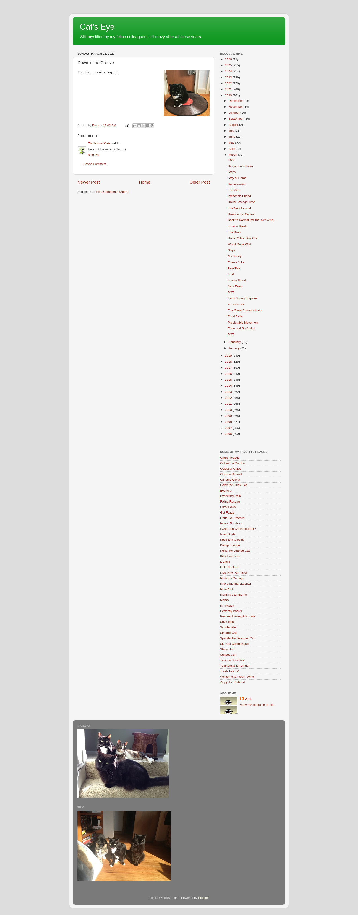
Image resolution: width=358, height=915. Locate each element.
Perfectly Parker (231, 611)
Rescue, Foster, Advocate (237, 616)
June (232, 136)
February (235, 342)
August (234, 124)
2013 (229, 391)
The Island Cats (99, 143)
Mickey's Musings (232, 578)
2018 (229, 361)
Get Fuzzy (227, 512)
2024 (229, 71)
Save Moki (227, 621)
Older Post (200, 182)
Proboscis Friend (239, 196)
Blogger (203, 897)
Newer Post (88, 182)
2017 (229, 367)
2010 (229, 410)
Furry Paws (228, 507)
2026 (229, 59)
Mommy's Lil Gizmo (233, 594)
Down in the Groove (241, 214)
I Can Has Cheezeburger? (238, 528)
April (232, 148)
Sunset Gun (228, 654)
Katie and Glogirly (232, 539)
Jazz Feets (235, 286)
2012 (229, 397)
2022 (229, 83)
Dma (248, 698)
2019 (229, 355)
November (236, 106)
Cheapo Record (231, 474)
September (237, 118)
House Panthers (231, 523)
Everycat (226, 490)
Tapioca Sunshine (232, 660)
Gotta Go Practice (232, 518)
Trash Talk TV (229, 671)
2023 (229, 77)
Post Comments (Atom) (112, 191)
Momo (224, 600)
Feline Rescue (230, 501)
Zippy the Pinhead (232, 682)
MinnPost (226, 589)
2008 (229, 421)
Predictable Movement (243, 322)
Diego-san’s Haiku (240, 166)
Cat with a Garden (232, 463)
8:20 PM (93, 155)
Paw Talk (234, 268)
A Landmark (236, 304)
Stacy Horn (227, 649)
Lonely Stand (237, 280)
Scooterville (228, 627)
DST (231, 292)
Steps (232, 172)
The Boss (234, 232)
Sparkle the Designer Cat (237, 638)
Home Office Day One (243, 238)
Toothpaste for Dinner (235, 665)
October (234, 112)
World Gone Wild (239, 244)
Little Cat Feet (229, 567)
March (233, 154)
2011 (229, 403)
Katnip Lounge (230, 545)
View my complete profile (257, 704)
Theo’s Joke (236, 262)
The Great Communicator (245, 310)
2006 (229, 434)
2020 (229, 95)
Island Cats (228, 534)
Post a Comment (94, 164)
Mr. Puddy (227, 605)
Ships (232, 250)
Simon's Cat (228, 632)
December (236, 100)
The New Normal (239, 208)
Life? (231, 160)
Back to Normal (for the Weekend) (251, 220)
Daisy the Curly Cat (233, 485)
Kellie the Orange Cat (235, 550)
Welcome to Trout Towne (237, 676)
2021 (229, 89)
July (232, 130)
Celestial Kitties (230, 468)
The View (234, 190)
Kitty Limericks (230, 556)
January (234, 348)
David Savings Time (241, 202)
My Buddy (235, 256)
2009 (229, 415)
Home (144, 182)
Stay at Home (237, 178)
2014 (229, 385)
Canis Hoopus (230, 457)
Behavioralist (236, 184)
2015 (229, 379)
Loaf (231, 274)
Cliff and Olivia (230, 479)
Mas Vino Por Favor (233, 572)
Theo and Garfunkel (241, 328)
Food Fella (235, 316)
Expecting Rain (230, 496)
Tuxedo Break (237, 226)
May (232, 142)
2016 (229, 373)
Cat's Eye (97, 27)
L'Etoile (225, 561)
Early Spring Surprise (242, 298)
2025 (229, 65)
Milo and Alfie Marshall (235, 583)
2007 (229, 428)
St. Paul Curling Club (234, 643)
